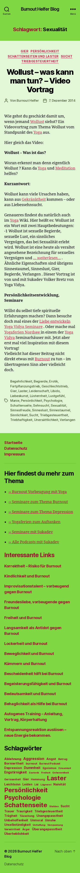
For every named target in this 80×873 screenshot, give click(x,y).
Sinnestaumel (59, 410)
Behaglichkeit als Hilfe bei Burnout (35, 704)
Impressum (14, 454)
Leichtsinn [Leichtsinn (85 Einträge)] (12, 784)
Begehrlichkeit (21, 381)
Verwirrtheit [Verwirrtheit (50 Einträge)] (12, 829)
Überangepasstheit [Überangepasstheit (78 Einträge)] (47, 829)
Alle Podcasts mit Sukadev (34, 542)
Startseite (13, 442)
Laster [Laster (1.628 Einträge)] (56, 778)
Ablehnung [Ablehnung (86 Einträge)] (12, 759)
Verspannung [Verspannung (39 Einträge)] (55, 824)
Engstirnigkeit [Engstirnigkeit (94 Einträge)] (15, 772)
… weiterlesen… (47, 258)
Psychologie (53, 400)
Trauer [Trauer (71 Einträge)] (9, 811)
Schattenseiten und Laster (33, 56)
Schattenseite (21, 405)
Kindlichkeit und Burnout (27, 576)
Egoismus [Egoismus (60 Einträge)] (50, 768)
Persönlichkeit (45, 51)
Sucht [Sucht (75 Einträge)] (65, 806)
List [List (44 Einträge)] (36, 784)
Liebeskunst (19, 396)
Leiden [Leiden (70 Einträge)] (27, 784)
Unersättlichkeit (46, 420)
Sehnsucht (41, 405)
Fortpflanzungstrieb (25, 386)
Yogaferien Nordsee (22, 332)
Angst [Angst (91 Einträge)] (51, 759)
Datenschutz (15, 448)
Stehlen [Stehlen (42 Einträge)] (53, 806)
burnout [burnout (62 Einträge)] (31, 763)
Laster (23, 391)
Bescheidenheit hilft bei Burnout (33, 673)
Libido (55, 391)
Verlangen (67, 420)
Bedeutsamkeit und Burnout (30, 693)
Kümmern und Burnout (25, 663)
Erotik (53, 381)
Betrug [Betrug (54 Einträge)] (62, 759)
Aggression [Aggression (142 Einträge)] (33, 758)
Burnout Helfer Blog (40, 9)
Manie (14, 400)
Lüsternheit (38, 396)
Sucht (67, 56)
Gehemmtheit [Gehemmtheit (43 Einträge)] (60, 772)
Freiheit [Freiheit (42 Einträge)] (45, 772)
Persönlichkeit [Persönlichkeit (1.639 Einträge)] (26, 790)
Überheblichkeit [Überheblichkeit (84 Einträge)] (16, 834)
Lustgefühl (56, 396)
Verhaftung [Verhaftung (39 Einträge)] (39, 824)
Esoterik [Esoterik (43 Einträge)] (34, 772)
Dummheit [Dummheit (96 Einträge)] (32, 768)
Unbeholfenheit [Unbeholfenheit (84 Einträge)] (16, 820)
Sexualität (58, 405)
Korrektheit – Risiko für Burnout (32, 566)
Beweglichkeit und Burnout (29, 653)
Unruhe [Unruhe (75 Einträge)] (50, 820)
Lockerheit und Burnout (25, 643)
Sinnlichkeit (19, 415)
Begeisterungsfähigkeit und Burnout (37, 683)
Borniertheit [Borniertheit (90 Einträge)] (14, 763)
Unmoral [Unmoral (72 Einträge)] (36, 820)
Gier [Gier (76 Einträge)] (26, 779)
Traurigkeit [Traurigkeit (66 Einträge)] (24, 811)
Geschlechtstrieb (55, 386)
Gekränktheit (34, 199)
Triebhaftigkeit (21, 420)
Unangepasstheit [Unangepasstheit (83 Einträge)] (49, 816)
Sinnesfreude (20, 410)
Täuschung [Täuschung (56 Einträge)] (27, 815)
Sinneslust (40, 410)
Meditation (65, 168)
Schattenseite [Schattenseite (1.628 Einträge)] (25, 805)
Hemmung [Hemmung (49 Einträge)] (38, 779)
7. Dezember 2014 (62, 100)
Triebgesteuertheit (39, 61)
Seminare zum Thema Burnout (38, 501)
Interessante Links (29, 555)
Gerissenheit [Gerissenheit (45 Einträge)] (12, 779)
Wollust (37, 121)
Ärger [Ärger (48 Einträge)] (26, 829)
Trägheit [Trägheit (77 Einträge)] (10, 815)
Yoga (37, 132)
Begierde (41, 381)
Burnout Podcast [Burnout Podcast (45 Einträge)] (49, 763)
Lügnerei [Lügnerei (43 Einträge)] (46, 784)
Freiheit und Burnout (23, 617)
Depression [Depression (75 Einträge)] (13, 768)
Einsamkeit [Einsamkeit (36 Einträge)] (64, 768)
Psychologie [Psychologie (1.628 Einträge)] (22, 797)
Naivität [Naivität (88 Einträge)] (59, 784)
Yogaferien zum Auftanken (34, 522)
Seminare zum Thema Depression (41, 512)
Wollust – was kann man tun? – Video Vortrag (40, 80)
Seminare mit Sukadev (31, 532)
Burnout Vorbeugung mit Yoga (38, 491)
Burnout (42, 359)
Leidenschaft (39, 391)
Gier (24, 51)
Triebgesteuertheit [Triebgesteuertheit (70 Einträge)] (49, 811)
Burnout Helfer (28, 100)
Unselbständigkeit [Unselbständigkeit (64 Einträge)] (17, 824)
